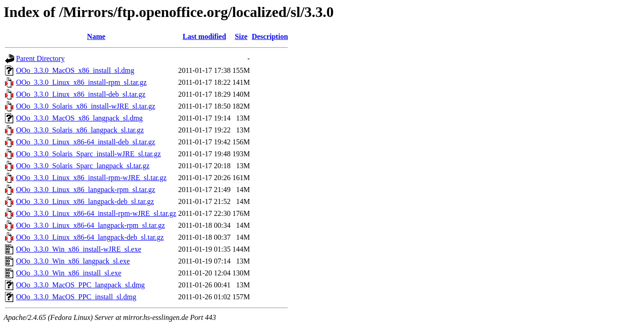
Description (270, 36)
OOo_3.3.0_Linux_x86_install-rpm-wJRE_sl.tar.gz (91, 178)
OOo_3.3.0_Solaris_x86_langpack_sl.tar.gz (80, 130)
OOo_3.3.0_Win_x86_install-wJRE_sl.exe (78, 249)
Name (96, 36)
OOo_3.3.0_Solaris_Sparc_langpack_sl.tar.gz (83, 166)
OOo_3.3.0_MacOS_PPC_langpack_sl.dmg (80, 285)
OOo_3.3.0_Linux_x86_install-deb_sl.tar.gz (81, 94)
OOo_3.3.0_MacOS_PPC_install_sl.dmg (76, 297)
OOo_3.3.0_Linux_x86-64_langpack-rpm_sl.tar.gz (90, 225)
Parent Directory (40, 58)
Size (241, 36)
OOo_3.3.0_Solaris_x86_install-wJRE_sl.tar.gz (85, 106)
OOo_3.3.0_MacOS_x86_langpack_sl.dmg (79, 118)
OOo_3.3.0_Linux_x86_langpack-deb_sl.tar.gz (85, 201)
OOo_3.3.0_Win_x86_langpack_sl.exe (73, 261)
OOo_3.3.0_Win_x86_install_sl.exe (68, 273)
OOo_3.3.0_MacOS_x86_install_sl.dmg (75, 70)
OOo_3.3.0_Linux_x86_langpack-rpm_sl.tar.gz (85, 189)
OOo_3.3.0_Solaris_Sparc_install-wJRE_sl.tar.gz (88, 154)
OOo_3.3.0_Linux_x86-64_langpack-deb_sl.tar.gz (90, 237)
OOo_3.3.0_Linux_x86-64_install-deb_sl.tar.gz (85, 142)
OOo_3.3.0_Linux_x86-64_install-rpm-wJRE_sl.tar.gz (96, 213)
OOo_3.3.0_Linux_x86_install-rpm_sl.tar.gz (81, 82)
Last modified (204, 36)
